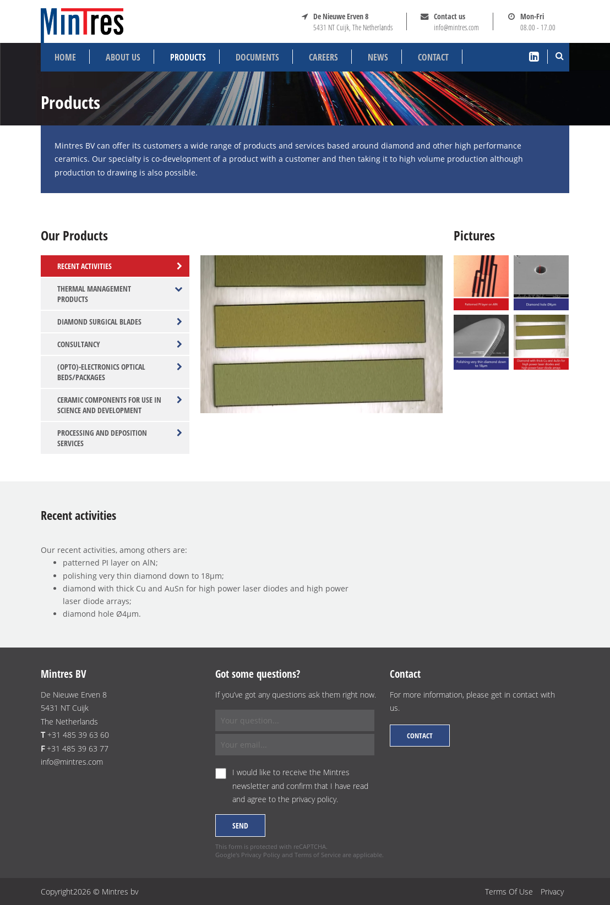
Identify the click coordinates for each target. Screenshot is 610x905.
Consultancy (119, 344)
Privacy (552, 891)
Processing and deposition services (119, 437)
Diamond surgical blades (119, 321)
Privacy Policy (260, 855)
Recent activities (119, 266)
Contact (433, 57)
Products (188, 57)
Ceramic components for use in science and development (119, 404)
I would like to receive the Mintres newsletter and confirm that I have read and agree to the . (300, 785)
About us (123, 57)
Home (65, 57)
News (378, 57)
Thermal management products (119, 293)
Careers (323, 57)
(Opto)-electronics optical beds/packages (119, 371)
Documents (257, 57)
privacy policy (314, 799)
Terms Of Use (509, 891)
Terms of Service (318, 855)
